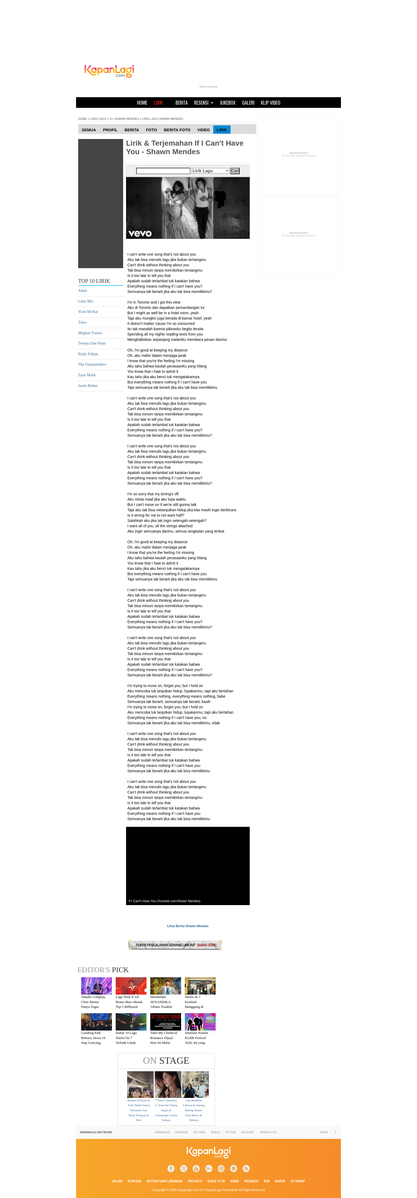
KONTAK (134, 1181)
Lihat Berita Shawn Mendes (187, 926)
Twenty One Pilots (92, 343)
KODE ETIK (216, 1181)
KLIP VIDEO (270, 102)
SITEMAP (297, 1181)
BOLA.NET (247, 1132)
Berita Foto (177, 130)
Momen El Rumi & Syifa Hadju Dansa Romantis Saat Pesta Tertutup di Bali (138, 1110)
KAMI (234, 1181)
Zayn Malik (87, 375)
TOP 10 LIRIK (94, 281)
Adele (82, 291)
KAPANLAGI (162, 1132)
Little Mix (85, 301)
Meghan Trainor (90, 333)
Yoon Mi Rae (88, 312)
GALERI (248, 102)
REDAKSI (251, 1181)
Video (203, 130)
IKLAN (117, 1181)
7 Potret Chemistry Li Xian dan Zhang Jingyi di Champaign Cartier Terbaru (166, 1110)
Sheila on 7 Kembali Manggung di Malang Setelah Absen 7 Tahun (195, 1007)
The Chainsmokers (92, 364)
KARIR (280, 1181)
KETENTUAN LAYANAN (164, 1181)
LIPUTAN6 (199, 1132)
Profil (110, 130)
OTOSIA (231, 1132)
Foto (151, 130)
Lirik (222, 130)
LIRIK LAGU (98, 118)
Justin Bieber (88, 386)
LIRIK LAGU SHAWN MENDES (162, 118)
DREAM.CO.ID (268, 1132)
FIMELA (215, 1132)
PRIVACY (195, 1181)
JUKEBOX (228, 102)
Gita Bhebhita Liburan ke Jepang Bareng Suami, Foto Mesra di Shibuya (194, 1110)
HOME (142, 102)
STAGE (166, 1060)
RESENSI (203, 102)
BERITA (182, 102)
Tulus (82, 322)
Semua (89, 130)
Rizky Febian (88, 354)
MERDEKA (181, 1132)
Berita (131, 130)
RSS (267, 1181)
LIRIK (158, 102)
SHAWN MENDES (127, 118)
